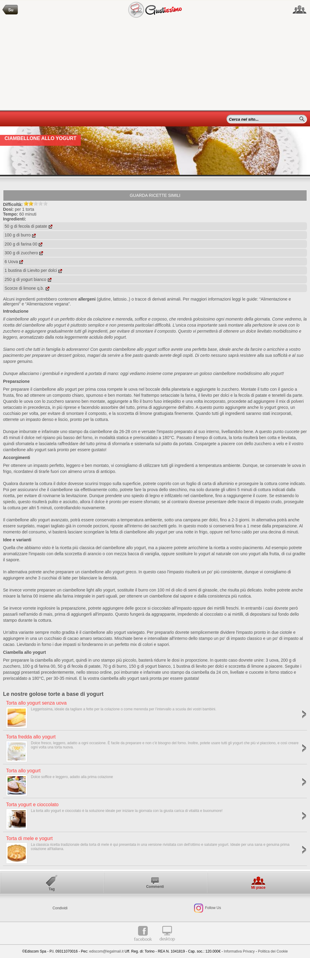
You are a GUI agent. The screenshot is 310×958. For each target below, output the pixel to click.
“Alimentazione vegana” (47, 303)
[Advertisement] (155, 64)
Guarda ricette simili (155, 195)
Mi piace (258, 887)
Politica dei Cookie (273, 951)
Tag (51, 889)
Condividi (60, 908)
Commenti (155, 887)
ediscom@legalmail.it (106, 951)
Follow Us (212, 908)
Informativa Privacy (239, 951)
